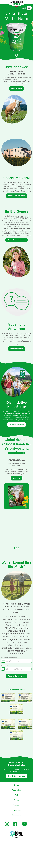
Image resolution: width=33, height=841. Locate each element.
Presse (16, 800)
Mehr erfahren (16, 89)
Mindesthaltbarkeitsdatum (9, 657)
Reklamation (16, 790)
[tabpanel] (16, 484)
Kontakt (16, 785)
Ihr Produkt (4, 665)
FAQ (16, 795)
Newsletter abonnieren (16, 776)
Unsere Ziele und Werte (16, 196)
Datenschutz (16, 815)
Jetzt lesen (16, 478)
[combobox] (16, 669)
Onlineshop (16, 805)
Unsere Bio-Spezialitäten (16, 240)
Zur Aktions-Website (16, 424)
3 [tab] (18, 548)
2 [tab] (16, 548)
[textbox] (14, 669)
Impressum (17, 810)
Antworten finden (16, 349)
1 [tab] (14, 548)
